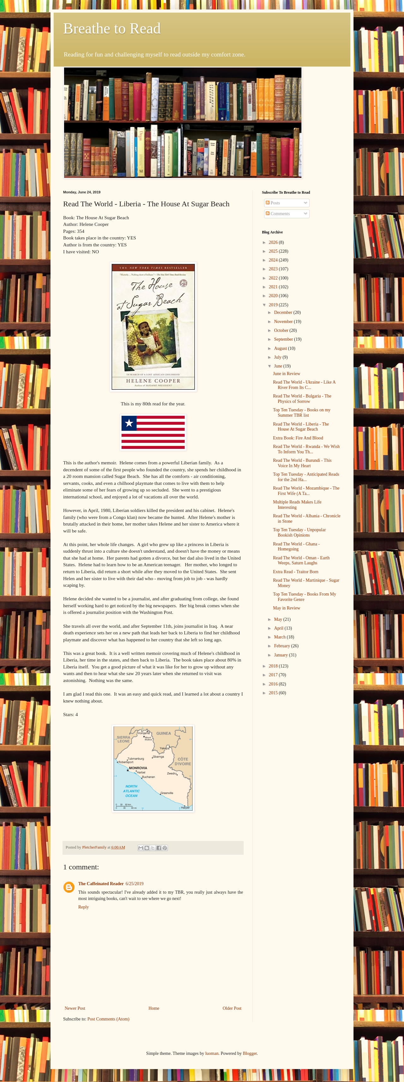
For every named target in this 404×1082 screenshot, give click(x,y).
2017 (274, 675)
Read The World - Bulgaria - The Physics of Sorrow (302, 399)
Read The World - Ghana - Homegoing (296, 547)
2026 (274, 242)
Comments (278, 213)
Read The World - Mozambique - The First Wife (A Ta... (306, 491)
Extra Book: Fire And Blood (298, 438)
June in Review (286, 373)
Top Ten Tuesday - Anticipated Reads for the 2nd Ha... (306, 477)
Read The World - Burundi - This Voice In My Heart (302, 463)
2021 (274, 287)
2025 (274, 251)
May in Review (286, 608)
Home (154, 1008)
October (281, 330)
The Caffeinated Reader (101, 883)
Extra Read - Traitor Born (295, 571)
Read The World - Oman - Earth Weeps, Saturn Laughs (301, 561)
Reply (83, 907)
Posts (273, 203)
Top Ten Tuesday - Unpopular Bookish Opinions (299, 532)
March (280, 637)
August (281, 348)
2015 (274, 693)
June (278, 366)
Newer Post (75, 1008)
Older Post (232, 1008)
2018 (274, 666)
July (278, 357)
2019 (274, 305)
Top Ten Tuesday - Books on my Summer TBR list (301, 413)
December (283, 312)
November (284, 321)
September (284, 339)
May (278, 619)
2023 (274, 269)
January (281, 655)
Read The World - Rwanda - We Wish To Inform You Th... (306, 449)
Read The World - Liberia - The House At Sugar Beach (301, 427)
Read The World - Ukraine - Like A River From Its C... (304, 385)
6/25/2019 (135, 883)
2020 (274, 295)
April (279, 628)
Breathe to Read (112, 28)
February (282, 646)
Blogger (250, 1053)
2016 (274, 684)
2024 (274, 260)
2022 (274, 278)
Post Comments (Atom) (108, 1019)
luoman (211, 1053)
